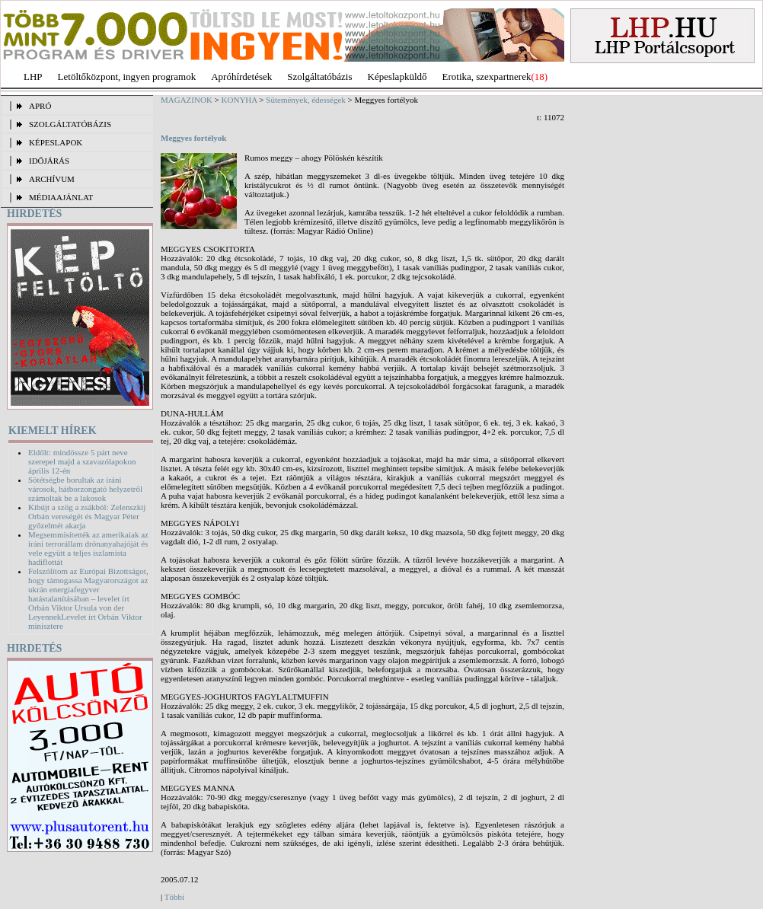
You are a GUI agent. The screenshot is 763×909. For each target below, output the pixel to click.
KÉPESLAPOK (55, 142)
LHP (33, 76)
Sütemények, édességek (305, 99)
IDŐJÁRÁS (49, 160)
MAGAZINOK (186, 99)
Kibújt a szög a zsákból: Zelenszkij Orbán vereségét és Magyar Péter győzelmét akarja (86, 516)
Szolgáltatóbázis (319, 76)
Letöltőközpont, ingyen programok (127, 76)
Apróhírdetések (241, 76)
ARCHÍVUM (52, 178)
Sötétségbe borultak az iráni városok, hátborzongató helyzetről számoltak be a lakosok (85, 488)
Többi (174, 896)
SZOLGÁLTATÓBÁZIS (70, 124)
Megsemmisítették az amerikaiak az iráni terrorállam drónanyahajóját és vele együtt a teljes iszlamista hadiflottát (88, 548)
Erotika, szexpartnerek (487, 76)
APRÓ (40, 105)
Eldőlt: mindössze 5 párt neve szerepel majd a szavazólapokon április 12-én (82, 461)
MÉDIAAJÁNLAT (61, 197)
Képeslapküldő (397, 76)
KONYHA (239, 99)
